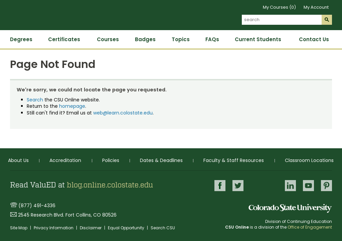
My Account (316, 7)
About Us (18, 160)
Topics (181, 39)
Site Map (19, 228)
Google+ (264, 186)
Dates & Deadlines (161, 160)
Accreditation (65, 160)
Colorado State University (290, 208)
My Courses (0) (279, 7)
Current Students (258, 39)
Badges (145, 39)
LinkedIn (290, 185)
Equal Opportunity (126, 228)
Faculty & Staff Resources (233, 160)
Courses (108, 39)
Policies (110, 160)
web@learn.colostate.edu (123, 112)
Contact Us (314, 39)
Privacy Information (54, 228)
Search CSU (163, 228)
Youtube (308, 185)
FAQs (212, 39)
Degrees (21, 39)
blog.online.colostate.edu (110, 185)
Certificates (64, 39)
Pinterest (326, 185)
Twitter (237, 185)
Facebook (219, 185)
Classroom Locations (309, 160)
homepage (72, 106)
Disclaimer (91, 228)
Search (35, 99)
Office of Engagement (310, 227)
